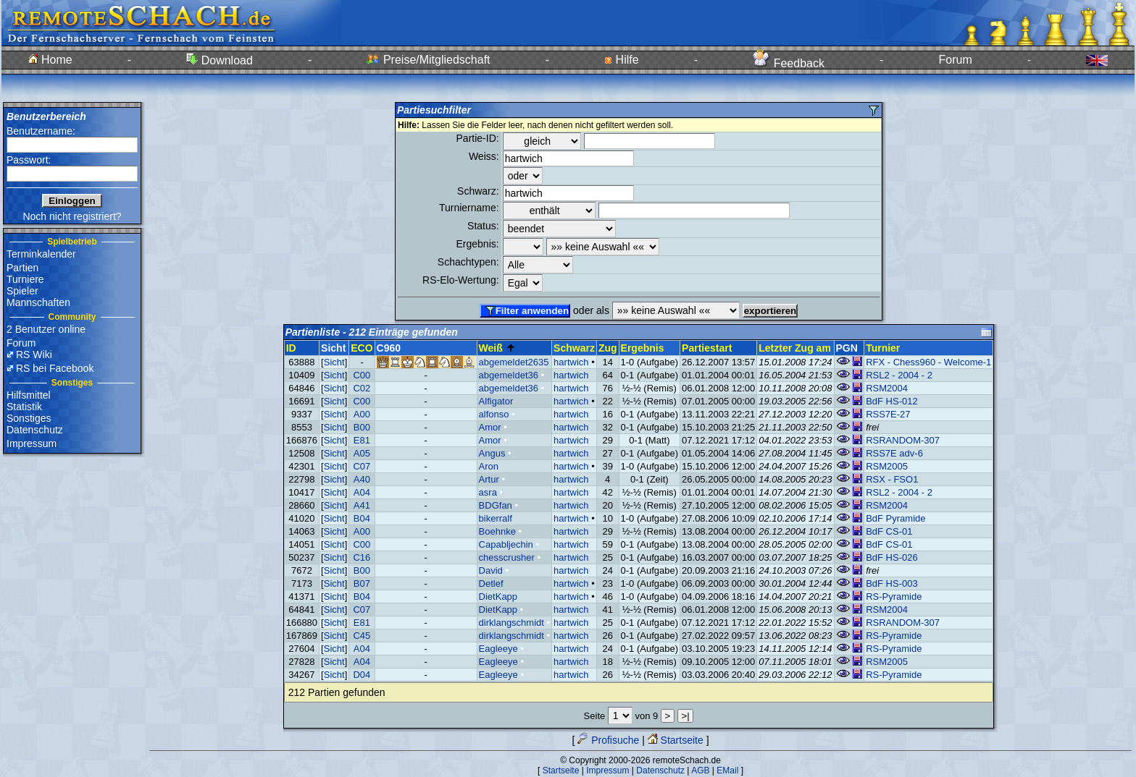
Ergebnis (642, 348)
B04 (362, 518)
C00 (361, 375)
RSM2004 (887, 388)
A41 (362, 505)
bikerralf (495, 518)
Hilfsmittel (29, 395)
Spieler (22, 291)
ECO (361, 348)
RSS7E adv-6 (894, 453)
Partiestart (707, 348)
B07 (362, 583)
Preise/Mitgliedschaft (428, 60)
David (491, 570)
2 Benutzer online (46, 329)
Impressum (32, 443)
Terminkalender (41, 254)
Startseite (675, 740)
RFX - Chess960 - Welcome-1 (928, 362)
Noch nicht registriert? (71, 216)
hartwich (571, 362)
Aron (488, 466)
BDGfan (495, 505)
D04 (361, 674)
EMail (727, 770)
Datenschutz (35, 430)
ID (291, 348)
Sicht (334, 362)
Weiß (497, 348)
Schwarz (574, 348)
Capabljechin (506, 544)
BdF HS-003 (892, 583)
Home (50, 60)
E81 (362, 440)
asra (488, 492)
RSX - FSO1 (892, 479)
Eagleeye (498, 648)
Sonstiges (29, 418)
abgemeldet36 (508, 375)
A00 (362, 414)
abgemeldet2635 (514, 362)
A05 (362, 453)
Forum (955, 60)
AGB (700, 770)
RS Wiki (34, 354)
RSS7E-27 (888, 414)
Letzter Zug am (795, 348)
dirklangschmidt (511, 622)
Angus (492, 453)
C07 (361, 466)
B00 (362, 427)
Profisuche (608, 740)
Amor (490, 427)
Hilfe (621, 60)
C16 (361, 557)
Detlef (491, 583)
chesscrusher (507, 557)
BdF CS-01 (889, 531)
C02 (361, 388)
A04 (362, 492)
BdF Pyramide (895, 518)
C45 (361, 635)
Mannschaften (38, 302)
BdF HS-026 (892, 557)
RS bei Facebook (54, 368)
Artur (489, 479)
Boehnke (497, 531)
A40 (362, 479)
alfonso (494, 414)
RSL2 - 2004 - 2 (899, 375)
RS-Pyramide (894, 596)
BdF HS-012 (892, 401)
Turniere (25, 279)
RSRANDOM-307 (903, 440)
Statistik (24, 406)
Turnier (883, 348)
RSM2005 (887, 466)
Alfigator (496, 401)
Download (219, 60)
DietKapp (498, 596)
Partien (22, 267)
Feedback (788, 63)
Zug (607, 348)
